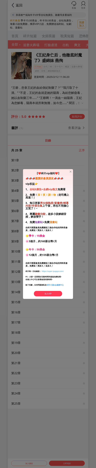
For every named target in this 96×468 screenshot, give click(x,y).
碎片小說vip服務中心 (55, 285)
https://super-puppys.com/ (53, 271)
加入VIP (48, 293)
